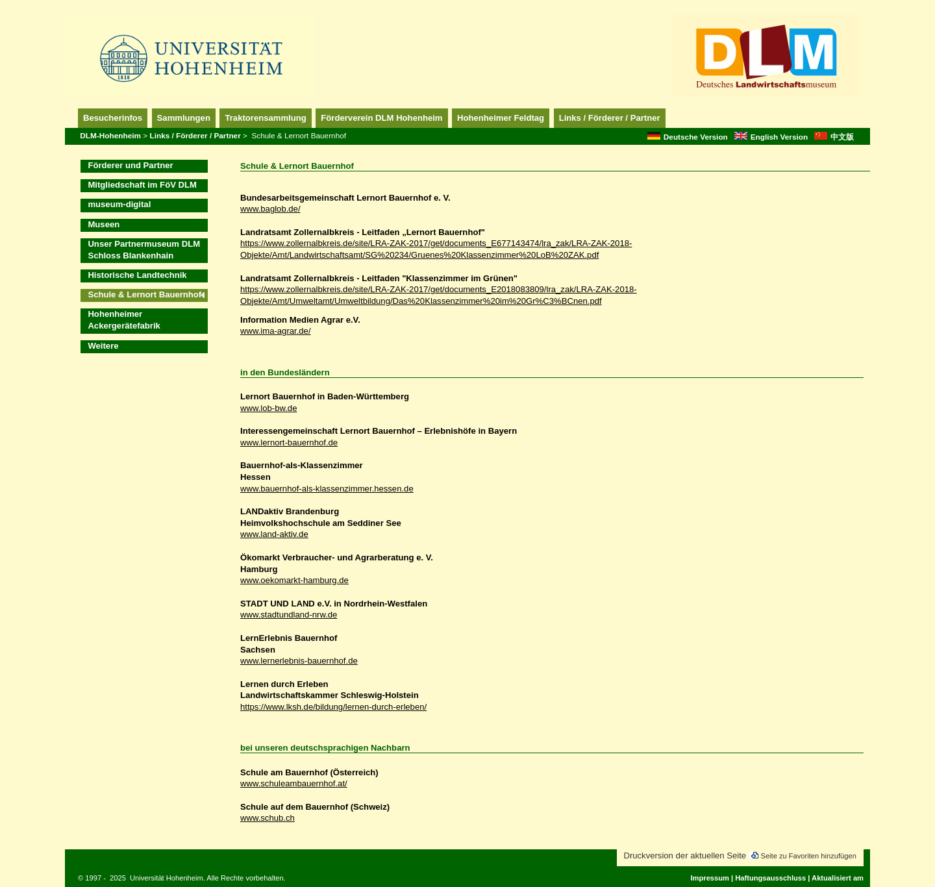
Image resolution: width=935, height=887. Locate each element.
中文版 (834, 137)
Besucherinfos (112, 118)
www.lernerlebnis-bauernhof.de (299, 661)
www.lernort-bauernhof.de (289, 442)
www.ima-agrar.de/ (275, 331)
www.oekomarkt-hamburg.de (294, 580)
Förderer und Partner (130, 165)
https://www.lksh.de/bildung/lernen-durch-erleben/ (333, 707)
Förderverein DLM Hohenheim (381, 118)
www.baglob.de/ (270, 209)
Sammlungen (183, 118)
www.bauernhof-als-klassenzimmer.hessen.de (327, 488)
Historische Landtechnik (137, 275)
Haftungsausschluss (770, 878)
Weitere (103, 346)
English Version (771, 137)
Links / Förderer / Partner (609, 118)
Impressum (709, 878)
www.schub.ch (267, 818)
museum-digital (119, 204)
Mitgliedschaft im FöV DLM (142, 185)
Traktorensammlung (265, 118)
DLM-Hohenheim (110, 135)
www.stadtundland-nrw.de (288, 614)
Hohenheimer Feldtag (500, 118)
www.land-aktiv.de (274, 534)
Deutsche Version (687, 137)
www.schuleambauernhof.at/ (293, 783)
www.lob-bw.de (268, 408)
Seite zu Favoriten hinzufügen (808, 856)
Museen (103, 224)
